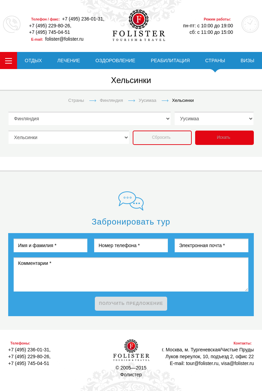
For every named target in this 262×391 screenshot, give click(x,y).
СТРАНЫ (215, 60)
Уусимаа (147, 100)
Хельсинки (183, 100)
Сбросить (161, 137)
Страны (76, 100)
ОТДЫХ (33, 60)
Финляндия (111, 100)
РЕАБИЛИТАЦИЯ (170, 60)
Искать (223, 137)
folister (139, 25)
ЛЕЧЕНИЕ (68, 60)
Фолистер (131, 350)
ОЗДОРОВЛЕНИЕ (115, 60)
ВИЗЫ (247, 60)
